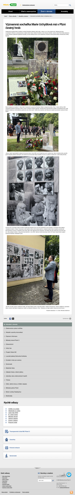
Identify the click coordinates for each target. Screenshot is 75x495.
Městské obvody (13, 416)
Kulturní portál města (6, 486)
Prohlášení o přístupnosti (15, 492)
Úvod (5, 16)
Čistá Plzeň (4, 481)
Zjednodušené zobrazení (28, 5)
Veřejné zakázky (13, 418)
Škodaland (4, 482)
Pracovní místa (12, 422)
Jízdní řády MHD (13, 412)
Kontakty (64, 11)
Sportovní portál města (7, 487)
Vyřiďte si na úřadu (13, 409)
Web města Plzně (6, 476)
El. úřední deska (13, 414)
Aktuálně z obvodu (23, 16)
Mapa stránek (5, 492)
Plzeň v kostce (5, 479)
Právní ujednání (25, 492)
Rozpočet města (5, 484)
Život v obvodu (12, 16)
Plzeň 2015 (4, 477)
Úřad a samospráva (28, 11)
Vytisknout (65, 318)
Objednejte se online (14, 411)
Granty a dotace (13, 420)
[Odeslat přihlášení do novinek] (44, 480)
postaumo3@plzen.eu (64, 487)
